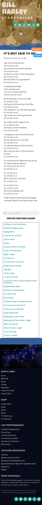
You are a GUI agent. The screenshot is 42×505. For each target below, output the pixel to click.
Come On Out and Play (13, 235)
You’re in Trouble (10, 335)
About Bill (4, 378)
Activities (4, 455)
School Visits (5, 432)
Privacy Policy (6, 393)
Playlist (3, 469)
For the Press (12, 480)
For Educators (6, 419)
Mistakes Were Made (12, 286)
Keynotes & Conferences (10, 441)
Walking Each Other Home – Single (17, 320)
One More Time (10, 294)
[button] (21, 33)
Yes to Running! (10, 332)
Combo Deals (6, 404)
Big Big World (9, 232)
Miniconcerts (6, 444)
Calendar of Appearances (10, 429)
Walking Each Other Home (14, 316)
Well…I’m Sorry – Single (13, 328)
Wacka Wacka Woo (11, 313)
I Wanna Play (9, 273)
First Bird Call (9, 258)
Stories (3, 410)
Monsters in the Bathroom (14, 290)
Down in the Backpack (12, 250)
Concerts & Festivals (8, 435)
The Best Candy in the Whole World (17, 301)
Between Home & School (10, 457)
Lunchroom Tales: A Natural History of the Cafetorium (20, 282)
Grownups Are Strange (12, 266)
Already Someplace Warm (14, 228)
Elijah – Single (9, 254)
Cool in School (9, 239)
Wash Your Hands (11, 324)
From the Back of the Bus (14, 262)
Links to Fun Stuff (7, 390)
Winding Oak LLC (30, 493)
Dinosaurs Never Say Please (15, 247)
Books (3, 381)
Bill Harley (15, 9)
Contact (4, 384)
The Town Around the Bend (14, 305)
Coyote (6, 243)
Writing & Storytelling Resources (13, 460)
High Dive (7, 269)
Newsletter (5, 387)
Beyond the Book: (18, 464)
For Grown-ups (6, 416)
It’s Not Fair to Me (11, 277)
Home (3, 376)
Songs (3, 407)
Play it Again (8, 298)
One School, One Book (9, 438)
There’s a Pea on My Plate (14, 309)
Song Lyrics (5, 466)
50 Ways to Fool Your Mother (15, 224)
